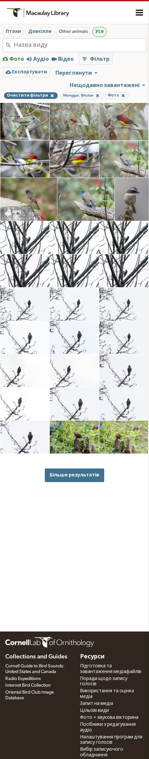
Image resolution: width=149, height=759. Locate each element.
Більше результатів (74, 474)
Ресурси (92, 657)
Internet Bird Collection (28, 685)
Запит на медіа (96, 703)
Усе (99, 31)
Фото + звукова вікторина (109, 717)
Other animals (73, 31)
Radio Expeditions (23, 678)
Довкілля (39, 31)
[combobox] (80, 45)
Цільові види (94, 710)
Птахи (13, 31)
